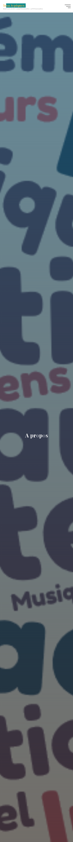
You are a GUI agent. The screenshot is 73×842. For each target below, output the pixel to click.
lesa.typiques (13, 5)
